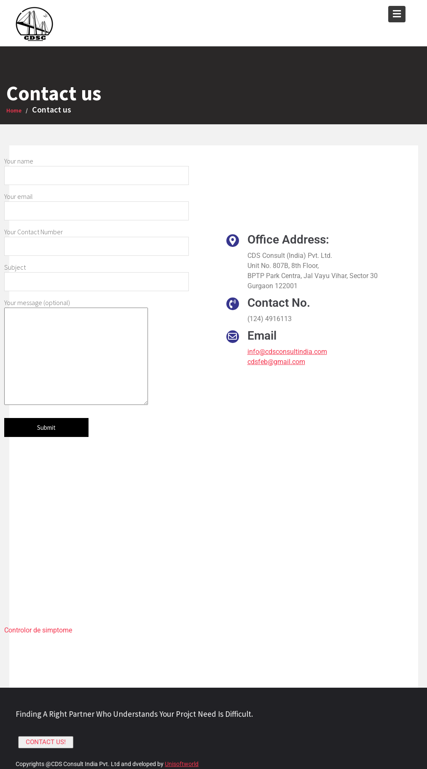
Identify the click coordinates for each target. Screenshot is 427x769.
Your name (96, 168)
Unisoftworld (182, 763)
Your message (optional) (76, 352)
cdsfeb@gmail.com (276, 362)
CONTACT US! (47, 742)
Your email (96, 203)
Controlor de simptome (38, 630)
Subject (96, 274)
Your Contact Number (96, 239)
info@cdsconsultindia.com (287, 352)
